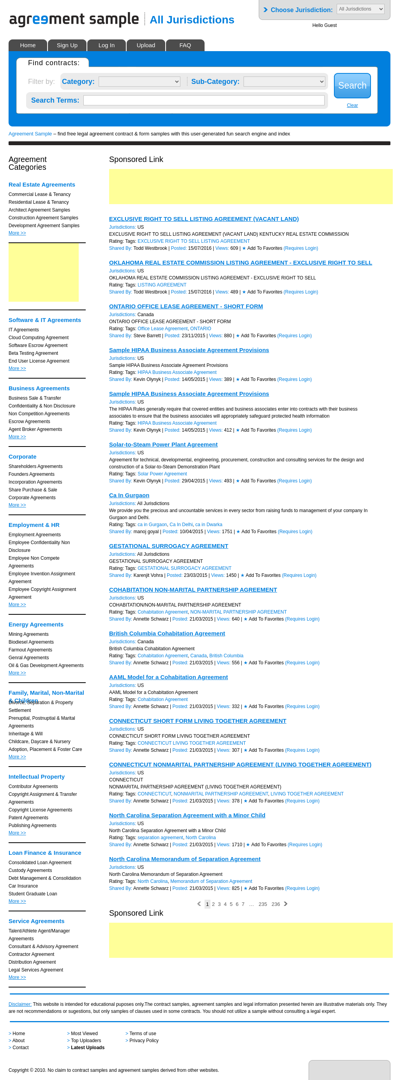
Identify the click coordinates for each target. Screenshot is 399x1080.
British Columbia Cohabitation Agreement (167, 633)
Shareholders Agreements (36, 466)
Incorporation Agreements (35, 482)
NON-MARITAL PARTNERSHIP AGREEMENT (239, 612)
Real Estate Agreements (42, 184)
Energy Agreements (36, 624)
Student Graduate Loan (33, 894)
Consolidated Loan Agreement (40, 862)
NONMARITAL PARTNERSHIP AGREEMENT (221, 794)
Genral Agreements (29, 657)
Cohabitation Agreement (163, 612)
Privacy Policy (144, 1040)
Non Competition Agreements (39, 413)
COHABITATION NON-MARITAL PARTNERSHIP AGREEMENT (193, 589)
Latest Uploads (87, 1047)
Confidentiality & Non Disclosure (42, 406)
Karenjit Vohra (148, 575)
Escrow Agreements (29, 421)
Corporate (23, 456)
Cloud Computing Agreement (39, 337)
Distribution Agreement (32, 962)
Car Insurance (23, 886)
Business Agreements (39, 388)
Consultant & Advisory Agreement (43, 946)
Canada (199, 655)
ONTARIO (200, 328)
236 (276, 904)
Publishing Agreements (32, 825)
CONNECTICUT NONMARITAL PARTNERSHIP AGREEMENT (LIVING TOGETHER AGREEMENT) (240, 764)
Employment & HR (34, 524)
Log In (107, 45)
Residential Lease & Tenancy (39, 202)
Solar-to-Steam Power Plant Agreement (163, 444)
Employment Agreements (35, 534)
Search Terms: (55, 98)
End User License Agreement (39, 361)
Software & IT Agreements (45, 320)
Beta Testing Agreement (33, 353)
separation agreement (160, 837)
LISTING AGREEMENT (162, 285)
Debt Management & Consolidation (45, 878)
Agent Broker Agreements (35, 429)
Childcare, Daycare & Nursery (40, 741)
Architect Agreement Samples (39, 210)
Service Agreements (37, 921)
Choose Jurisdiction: (302, 8)
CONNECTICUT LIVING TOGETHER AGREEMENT (192, 743)
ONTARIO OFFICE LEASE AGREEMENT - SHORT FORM (186, 306)
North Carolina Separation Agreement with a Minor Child (187, 815)
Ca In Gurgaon (129, 495)
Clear (352, 105)
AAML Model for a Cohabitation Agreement (168, 677)
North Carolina (201, 837)
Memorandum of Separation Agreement (211, 881)
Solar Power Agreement (162, 474)
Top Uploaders (86, 1040)
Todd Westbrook (151, 248)
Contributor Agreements (33, 786)
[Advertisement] (44, 272)
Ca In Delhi (180, 524)
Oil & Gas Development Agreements (46, 665)
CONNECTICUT (154, 794)
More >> (17, 233)
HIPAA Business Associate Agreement (177, 372)
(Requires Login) (301, 248)
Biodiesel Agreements (31, 642)
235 (263, 904)
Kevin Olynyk (147, 379)
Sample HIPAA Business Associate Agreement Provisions (189, 350)
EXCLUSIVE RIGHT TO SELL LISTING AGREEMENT (194, 241)
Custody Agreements (30, 870)
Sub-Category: (215, 80)
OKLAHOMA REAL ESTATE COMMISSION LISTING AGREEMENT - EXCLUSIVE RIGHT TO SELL (240, 262)
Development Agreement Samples (44, 225)
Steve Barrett (147, 335)
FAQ (185, 45)
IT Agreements (24, 330)
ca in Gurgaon (152, 524)
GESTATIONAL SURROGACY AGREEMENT (168, 546)
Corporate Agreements (32, 497)
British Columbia (226, 655)
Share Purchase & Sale (33, 490)
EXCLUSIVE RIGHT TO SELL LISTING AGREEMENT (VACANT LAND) (204, 218)
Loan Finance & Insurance (45, 852)
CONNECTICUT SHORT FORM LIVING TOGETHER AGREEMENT (197, 720)
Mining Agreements (29, 634)
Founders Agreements (32, 474)
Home (27, 45)
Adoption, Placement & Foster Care (45, 749)
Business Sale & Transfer (35, 398)
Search (352, 85)
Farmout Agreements (30, 650)
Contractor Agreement (31, 954)
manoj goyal (146, 531)
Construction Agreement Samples (43, 218)
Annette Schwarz (151, 619)
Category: (78, 80)
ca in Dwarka (208, 524)
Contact (20, 1047)
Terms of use (142, 1033)
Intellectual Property (37, 776)
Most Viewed (84, 1033)
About (18, 1040)
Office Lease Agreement (163, 328)
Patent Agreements (28, 817)
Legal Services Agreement (36, 970)
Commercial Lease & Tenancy (40, 194)
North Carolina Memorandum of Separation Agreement (185, 859)
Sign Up (67, 45)
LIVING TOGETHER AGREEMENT (307, 794)
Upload (146, 45)
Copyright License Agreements (40, 810)
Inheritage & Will (25, 734)
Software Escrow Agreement (38, 345)
